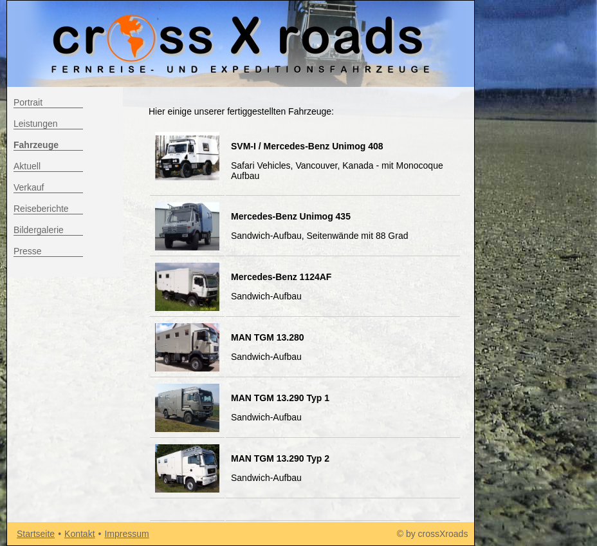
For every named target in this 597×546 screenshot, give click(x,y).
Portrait (28, 102)
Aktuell (27, 166)
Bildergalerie (39, 230)
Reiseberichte (41, 208)
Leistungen (36, 123)
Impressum (126, 534)
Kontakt (79, 534)
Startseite (36, 534)
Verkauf (29, 187)
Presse (28, 251)
